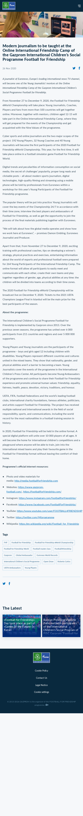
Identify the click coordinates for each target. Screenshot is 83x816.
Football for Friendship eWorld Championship (54, 543)
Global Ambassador (24, 555)
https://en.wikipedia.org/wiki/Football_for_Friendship (49, 524)
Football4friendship (63, 549)
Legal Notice (41, 685)
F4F (5, 543)
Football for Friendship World (16, 549)
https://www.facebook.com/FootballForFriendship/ (47, 504)
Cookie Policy (41, 671)
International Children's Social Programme (21, 561)
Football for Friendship (21, 543)
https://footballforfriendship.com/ (42, 491)
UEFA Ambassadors (12, 568)
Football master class (42, 549)
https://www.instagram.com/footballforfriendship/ (47, 498)
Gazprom (8, 555)
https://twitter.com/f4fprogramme (35, 517)
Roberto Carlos (64, 561)
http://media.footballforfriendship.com (36, 481)
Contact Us (41, 678)
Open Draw (48, 561)
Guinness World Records (47, 555)
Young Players (31, 568)
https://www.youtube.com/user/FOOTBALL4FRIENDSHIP (49, 511)
